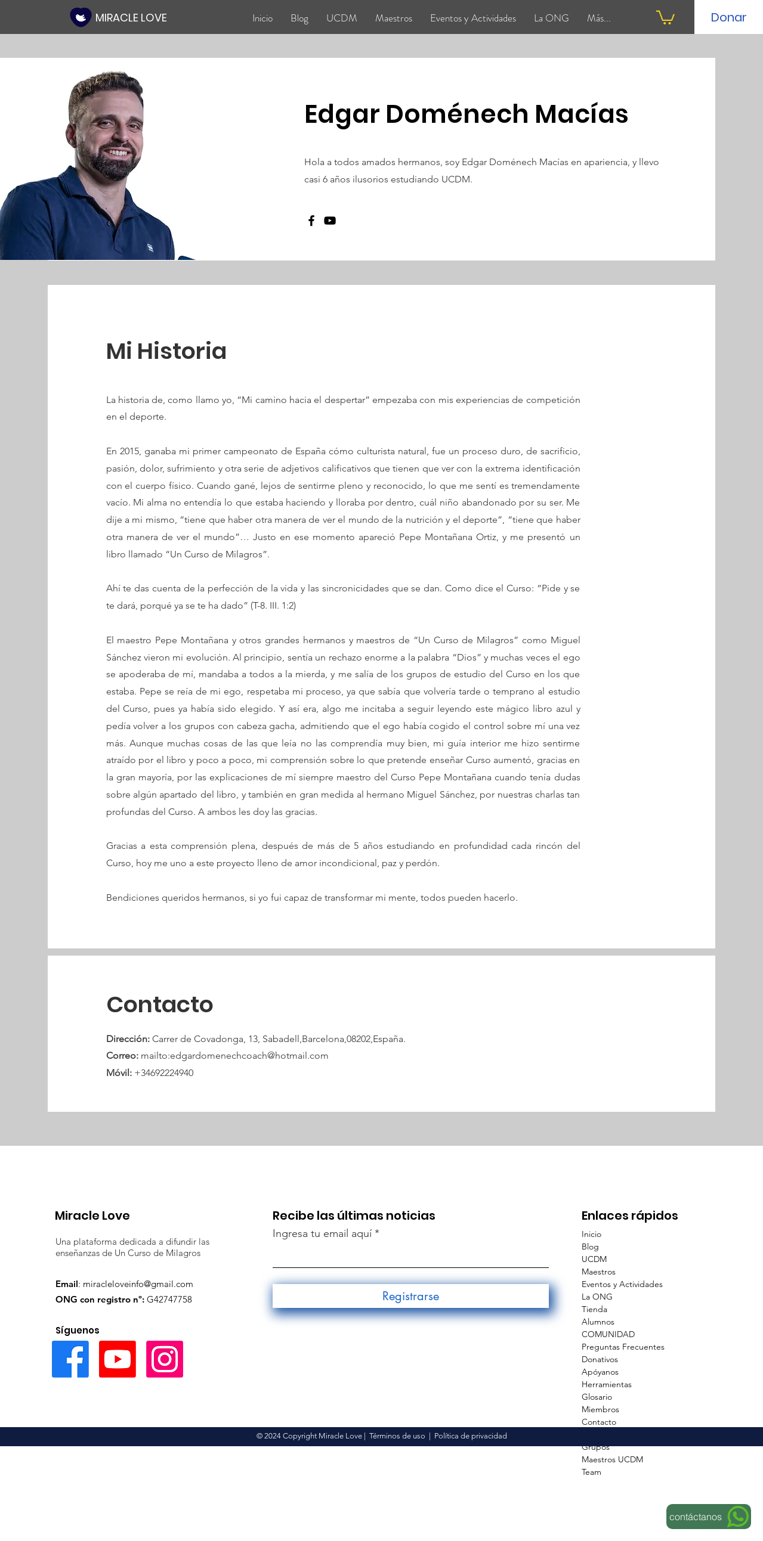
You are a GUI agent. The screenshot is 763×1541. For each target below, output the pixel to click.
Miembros (600, 1409)
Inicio (591, 1234)
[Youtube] (117, 1359)
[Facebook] (311, 220)
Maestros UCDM (612, 1459)
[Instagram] (164, 1359)
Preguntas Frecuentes (623, 1346)
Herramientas (607, 1384)
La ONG (597, 1296)
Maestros (599, 1271)
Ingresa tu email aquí (322, 1233)
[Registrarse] (411, 1296)
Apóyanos (600, 1371)
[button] (665, 16)
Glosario (597, 1396)
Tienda (594, 1309)
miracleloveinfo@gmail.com (138, 1283)
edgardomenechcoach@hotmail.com (249, 1055)
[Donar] (729, 17)
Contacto (599, 1421)
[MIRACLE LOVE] (132, 17)
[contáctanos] (708, 1516)
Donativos (600, 1359)
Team (591, 1471)
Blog (590, 1246)
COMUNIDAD (608, 1334)
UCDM (594, 1259)
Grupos (596, 1446)
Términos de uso (397, 1435)
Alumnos (598, 1321)
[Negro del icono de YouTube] (330, 220)
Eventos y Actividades (622, 1284)
